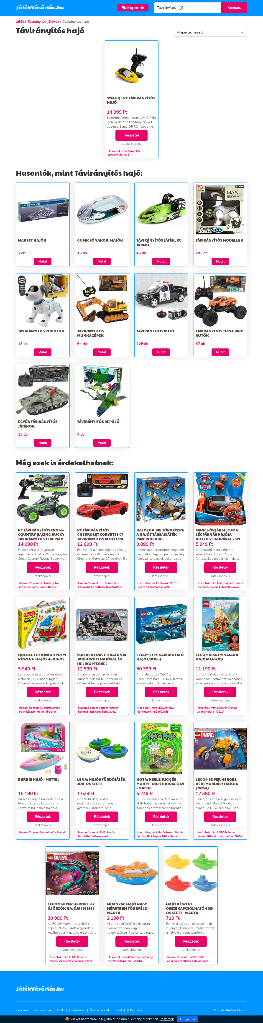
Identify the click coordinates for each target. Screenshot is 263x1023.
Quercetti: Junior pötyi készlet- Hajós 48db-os (42, 657)
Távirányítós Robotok (41, 330)
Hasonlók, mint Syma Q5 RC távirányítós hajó (126, 153)
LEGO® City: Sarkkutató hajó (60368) (160, 657)
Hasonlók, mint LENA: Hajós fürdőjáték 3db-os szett (96, 834)
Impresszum (43, 1010)
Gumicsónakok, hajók (100, 240)
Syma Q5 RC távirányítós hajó (131, 100)
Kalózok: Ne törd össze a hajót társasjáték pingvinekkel (160, 534)
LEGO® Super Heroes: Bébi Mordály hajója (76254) (217, 784)
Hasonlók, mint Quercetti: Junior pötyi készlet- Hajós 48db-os (39, 710)
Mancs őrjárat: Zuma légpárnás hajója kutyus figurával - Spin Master (219, 536)
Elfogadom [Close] (187, 1019)
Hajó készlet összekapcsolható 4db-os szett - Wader (190, 908)
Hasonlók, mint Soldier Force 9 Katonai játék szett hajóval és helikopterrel (98, 711)
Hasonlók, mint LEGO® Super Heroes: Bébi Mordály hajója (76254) (220, 834)
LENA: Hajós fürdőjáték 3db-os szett (101, 781)
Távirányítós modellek (219, 240)
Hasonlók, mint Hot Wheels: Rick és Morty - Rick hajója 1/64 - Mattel (160, 834)
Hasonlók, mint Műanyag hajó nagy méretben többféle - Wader (130, 959)
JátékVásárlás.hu (40, 7)
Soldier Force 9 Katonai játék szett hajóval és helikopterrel (101, 659)
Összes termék (100, 1010)
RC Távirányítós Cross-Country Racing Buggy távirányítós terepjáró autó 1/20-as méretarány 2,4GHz (42, 538)
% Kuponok (134, 1010)
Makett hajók (32, 240)
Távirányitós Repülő (98, 421)
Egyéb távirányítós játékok (37, 423)
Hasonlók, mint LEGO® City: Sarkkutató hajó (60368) (155, 710)
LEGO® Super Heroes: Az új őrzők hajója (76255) (71, 906)
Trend (118, 1010)
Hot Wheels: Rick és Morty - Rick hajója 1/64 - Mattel (160, 784)
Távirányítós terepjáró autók (220, 333)
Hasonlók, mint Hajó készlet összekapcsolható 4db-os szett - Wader (188, 961)
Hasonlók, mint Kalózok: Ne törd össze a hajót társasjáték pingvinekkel (158, 587)
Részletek (131, 135)
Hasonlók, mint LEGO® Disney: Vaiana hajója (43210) (217, 710)
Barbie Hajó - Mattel (38, 779)
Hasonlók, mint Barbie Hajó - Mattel (42, 832)
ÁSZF (60, 1010)
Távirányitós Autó (155, 330)
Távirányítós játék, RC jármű (158, 242)
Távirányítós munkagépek (90, 333)
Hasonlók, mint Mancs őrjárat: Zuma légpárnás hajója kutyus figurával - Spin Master (220, 587)
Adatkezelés (77, 1010)
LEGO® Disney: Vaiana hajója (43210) (217, 657)
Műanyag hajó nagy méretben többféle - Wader (128, 908)
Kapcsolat (22, 1010)
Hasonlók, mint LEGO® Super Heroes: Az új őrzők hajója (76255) (70, 959)
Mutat (42, 261)
